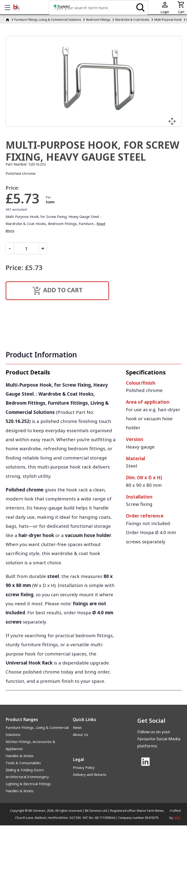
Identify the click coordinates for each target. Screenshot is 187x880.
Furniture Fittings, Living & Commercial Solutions (37, 731)
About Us (80, 734)
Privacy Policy (83, 767)
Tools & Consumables (23, 763)
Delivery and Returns (89, 774)
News (77, 727)
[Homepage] (7, 19)
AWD (177, 817)
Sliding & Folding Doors (25, 770)
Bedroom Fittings (98, 19)
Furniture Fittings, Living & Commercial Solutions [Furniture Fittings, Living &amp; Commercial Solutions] (47, 19)
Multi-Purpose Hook (168, 19)
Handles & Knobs (20, 755)
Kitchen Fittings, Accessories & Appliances (30, 745)
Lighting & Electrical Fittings (28, 784)
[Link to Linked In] (145, 762)
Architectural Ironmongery (27, 776)
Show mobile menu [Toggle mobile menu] (10, 7)
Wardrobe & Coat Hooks (132, 19)
